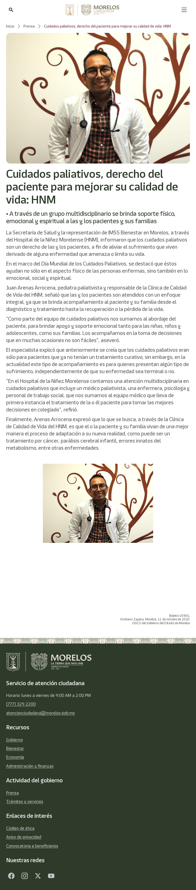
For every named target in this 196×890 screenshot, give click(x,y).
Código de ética (20, 828)
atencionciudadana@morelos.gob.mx (40, 713)
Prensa (12, 793)
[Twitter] (38, 876)
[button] (184, 10)
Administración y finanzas (30, 766)
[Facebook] (11, 876)
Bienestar (15, 748)
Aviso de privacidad (23, 837)
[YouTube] (51, 876)
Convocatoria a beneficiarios (32, 846)
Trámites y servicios (24, 801)
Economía (15, 757)
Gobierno (14, 740)
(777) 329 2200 (21, 704)
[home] (97, 10)
